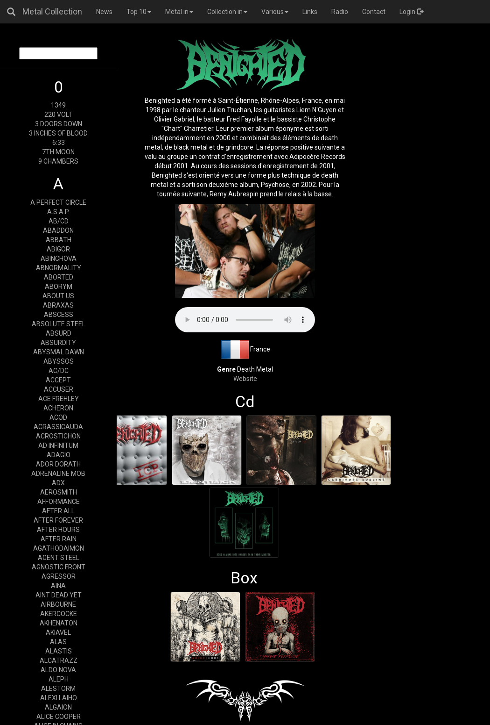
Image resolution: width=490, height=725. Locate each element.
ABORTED (58, 277)
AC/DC (59, 370)
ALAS (58, 642)
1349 (58, 105)
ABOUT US (58, 296)
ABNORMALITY (58, 268)
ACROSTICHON (58, 436)
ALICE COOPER (58, 716)
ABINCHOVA (59, 258)
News (104, 11)
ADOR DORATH (58, 464)
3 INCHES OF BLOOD (58, 133)
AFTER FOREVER (58, 520)
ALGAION (58, 707)
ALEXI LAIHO (58, 698)
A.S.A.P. (58, 211)
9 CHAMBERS (58, 161)
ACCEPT (58, 380)
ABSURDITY (58, 342)
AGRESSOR (59, 576)
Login (411, 11)
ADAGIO (58, 455)
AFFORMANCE (58, 501)
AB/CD (59, 221)
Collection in (227, 11)
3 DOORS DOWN (58, 124)
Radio (339, 11)
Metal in (179, 11)
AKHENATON (58, 623)
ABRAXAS (58, 305)
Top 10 (138, 11)
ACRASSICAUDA (58, 427)
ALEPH (59, 679)
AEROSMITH (58, 492)
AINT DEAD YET (58, 595)
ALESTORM (58, 688)
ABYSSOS (58, 361)
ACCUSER (58, 389)
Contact (373, 11)
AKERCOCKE (58, 613)
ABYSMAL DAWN (58, 352)
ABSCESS (58, 314)
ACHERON (58, 408)
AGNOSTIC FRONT (58, 567)
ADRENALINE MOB (58, 473)
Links (309, 11)
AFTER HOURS (58, 529)
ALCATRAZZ (58, 660)
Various (274, 11)
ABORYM (58, 286)
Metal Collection (52, 11)
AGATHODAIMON (58, 548)
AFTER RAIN (59, 539)
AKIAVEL (58, 632)
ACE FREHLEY (58, 398)
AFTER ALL (58, 511)
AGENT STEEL (58, 557)
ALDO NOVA (58, 670)
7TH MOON (58, 152)
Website (245, 378)
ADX (58, 483)
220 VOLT (58, 114)
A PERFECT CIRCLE (58, 202)
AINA (58, 585)
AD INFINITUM (58, 445)
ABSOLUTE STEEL (58, 324)
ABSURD (58, 333)
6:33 (58, 142)
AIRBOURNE (58, 604)
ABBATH (58, 240)
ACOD (58, 417)
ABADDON (58, 230)
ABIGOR (58, 249)
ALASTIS (58, 651)
